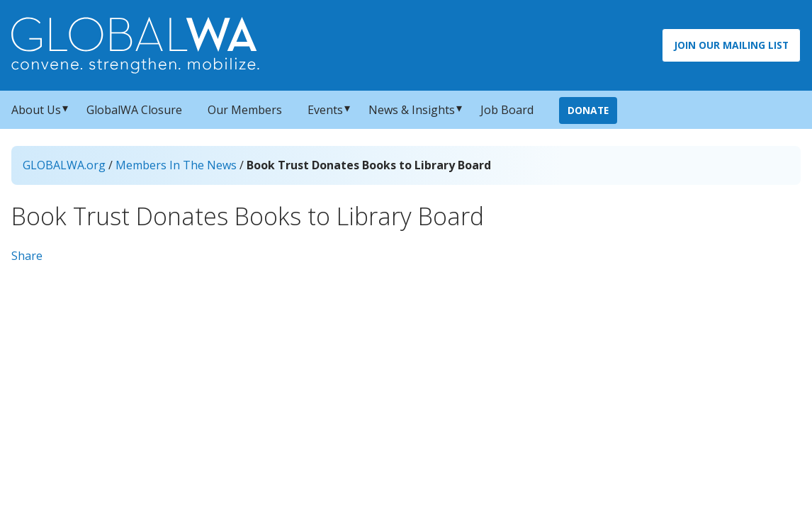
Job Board (507, 110)
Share (27, 256)
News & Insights (411, 110)
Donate (588, 110)
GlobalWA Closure (134, 110)
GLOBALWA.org (64, 165)
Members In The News (176, 165)
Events (325, 110)
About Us (36, 110)
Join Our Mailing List (731, 45)
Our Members (245, 110)
